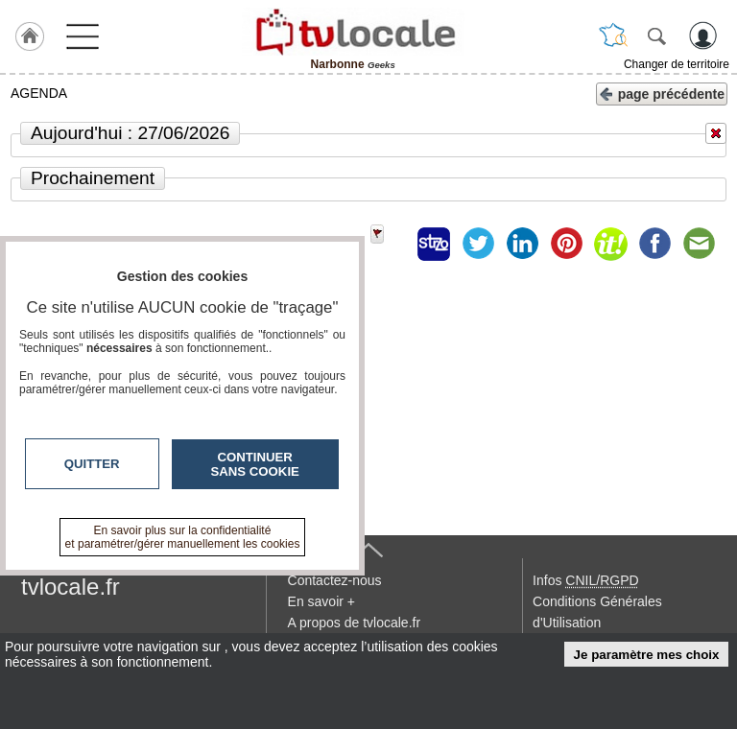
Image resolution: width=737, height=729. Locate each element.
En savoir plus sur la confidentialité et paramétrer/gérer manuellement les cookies (182, 537)
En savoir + (321, 601)
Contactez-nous (335, 580)
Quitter (92, 464)
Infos (585, 580)
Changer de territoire (676, 64)
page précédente (662, 92)
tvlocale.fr (70, 587)
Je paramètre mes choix (647, 654)
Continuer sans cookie (255, 464)
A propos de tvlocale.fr (354, 622)
